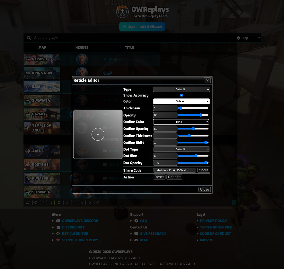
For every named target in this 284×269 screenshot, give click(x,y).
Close (204, 189)
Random (174, 177)
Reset (159, 177)
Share (204, 170)
